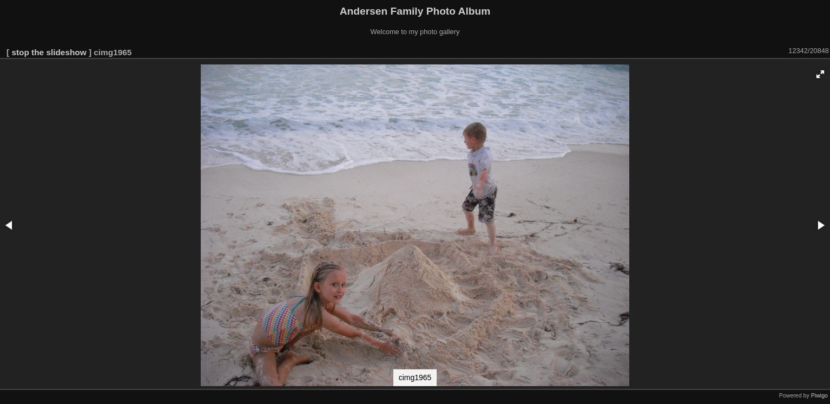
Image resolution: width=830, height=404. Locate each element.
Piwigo (819, 395)
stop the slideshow (48, 52)
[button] (820, 74)
